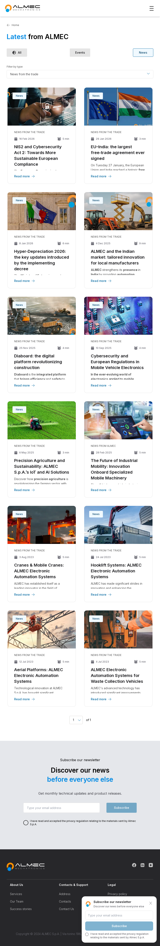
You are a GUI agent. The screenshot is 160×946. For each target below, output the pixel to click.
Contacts (65, 901)
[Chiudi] (150, 903)
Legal (112, 885)
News (143, 52)
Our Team (16, 901)
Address (64, 894)
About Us (16, 885)
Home (13, 25)
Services (16, 894)
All (16, 52)
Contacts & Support (73, 885)
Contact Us (66, 909)
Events (80, 52)
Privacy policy (117, 894)
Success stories (21, 909)
